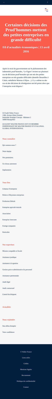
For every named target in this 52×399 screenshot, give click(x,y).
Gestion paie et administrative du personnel (17, 270)
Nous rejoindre (8, 320)
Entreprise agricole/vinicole (11, 207)
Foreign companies (8, 226)
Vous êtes (6, 183)
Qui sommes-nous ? (9, 145)
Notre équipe (6, 151)
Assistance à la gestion (10, 263)
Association (6, 214)
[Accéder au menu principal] (46, 10)
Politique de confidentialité (26, 381)
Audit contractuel (8, 288)
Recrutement (26, 375)
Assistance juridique (9, 257)
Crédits (26, 364)
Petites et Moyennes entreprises (13, 195)
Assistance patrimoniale (10, 276)
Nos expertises (8, 245)
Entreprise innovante (9, 220)
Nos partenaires (7, 158)
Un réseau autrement (9, 164)
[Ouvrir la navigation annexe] (3, 2)
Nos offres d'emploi (9, 326)
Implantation (6, 170)
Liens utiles (26, 358)
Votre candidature (8, 332)
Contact (26, 387)
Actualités (6, 307)
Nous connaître (8, 139)
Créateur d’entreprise (9, 189)
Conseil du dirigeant (9, 294)
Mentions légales (26, 369)
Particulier (5, 232)
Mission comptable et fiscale (12, 251)
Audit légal (6, 282)
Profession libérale (8, 201)
